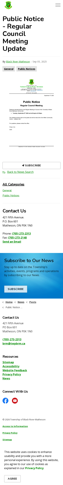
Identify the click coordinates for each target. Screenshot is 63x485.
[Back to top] (31, 475)
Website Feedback (15, 370)
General (8, 68)
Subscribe (31, 165)
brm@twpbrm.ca (14, 343)
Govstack (19, 459)
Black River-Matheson (18, 61)
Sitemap (8, 362)
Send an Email (12, 242)
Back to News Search (20, 172)
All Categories (13, 184)
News (6, 378)
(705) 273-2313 (21, 233)
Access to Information (15, 426)
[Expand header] (58, 5)
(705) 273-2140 (17, 237)
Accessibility (11, 366)
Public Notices (26, 68)
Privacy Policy (12, 374)
